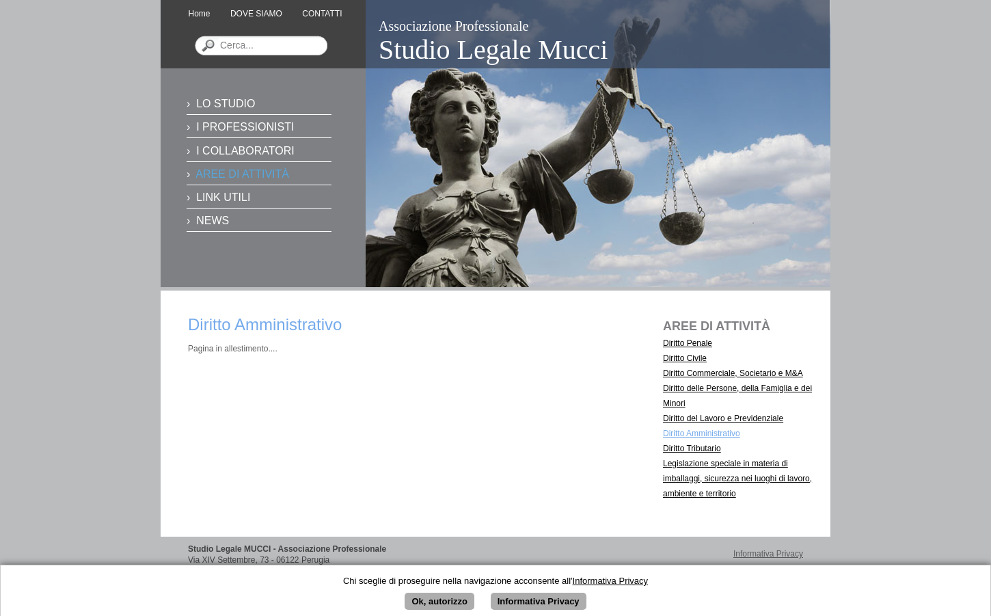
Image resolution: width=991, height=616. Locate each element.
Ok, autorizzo (439, 605)
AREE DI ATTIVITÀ (242, 174)
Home (200, 13)
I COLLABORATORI (245, 151)
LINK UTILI (223, 197)
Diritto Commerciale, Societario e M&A (733, 373)
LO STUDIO (225, 103)
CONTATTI (322, 13)
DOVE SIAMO (256, 13)
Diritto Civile (685, 358)
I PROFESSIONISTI (245, 127)
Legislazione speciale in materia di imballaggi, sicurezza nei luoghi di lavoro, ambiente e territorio (737, 478)
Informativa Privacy (768, 554)
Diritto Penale (687, 343)
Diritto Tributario (692, 448)
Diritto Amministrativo (701, 433)
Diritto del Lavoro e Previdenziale (723, 418)
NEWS (212, 220)
